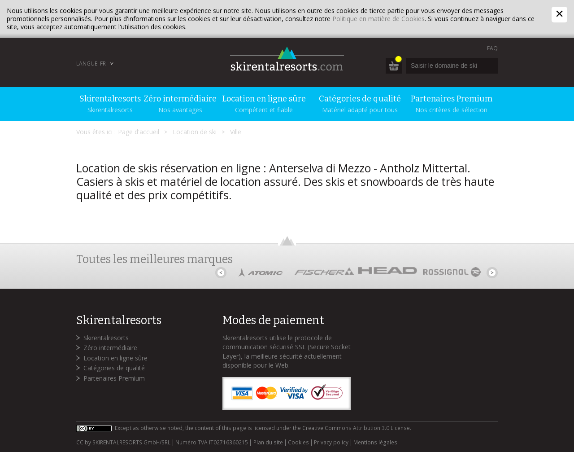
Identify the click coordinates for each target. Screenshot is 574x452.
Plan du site (268, 442)
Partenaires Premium (114, 378)
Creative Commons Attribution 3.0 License (356, 428)
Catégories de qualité (114, 368)
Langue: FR (91, 63)
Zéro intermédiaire (110, 347)
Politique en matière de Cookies (378, 18)
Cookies (298, 442)
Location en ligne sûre (115, 358)
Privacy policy (331, 442)
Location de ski (195, 131)
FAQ (492, 48)
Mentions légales (375, 442)
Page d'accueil (138, 131)
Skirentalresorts (106, 338)
